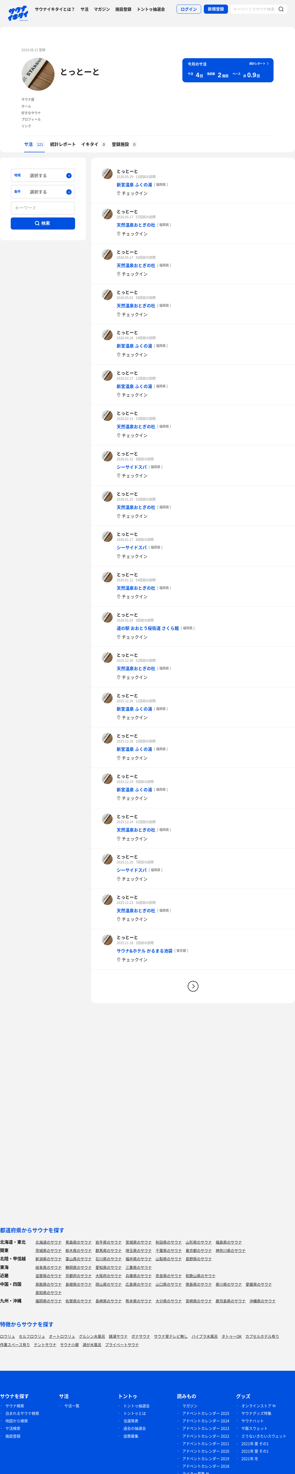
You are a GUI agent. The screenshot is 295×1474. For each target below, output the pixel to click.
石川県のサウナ (108, 1258)
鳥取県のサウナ (48, 1284)
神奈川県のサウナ (231, 1250)
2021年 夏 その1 (255, 1443)
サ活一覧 (71, 1405)
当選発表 (130, 1420)
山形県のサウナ (199, 1242)
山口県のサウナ (169, 1284)
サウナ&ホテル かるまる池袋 (144, 950)
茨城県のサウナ (48, 1250)
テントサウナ (45, 1344)
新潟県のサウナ (48, 1258)
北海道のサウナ (48, 1242)
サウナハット (252, 1420)
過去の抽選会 (134, 1428)
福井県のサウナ (139, 1258)
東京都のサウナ (199, 1250)
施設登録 (123, 9)
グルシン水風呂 (92, 1336)
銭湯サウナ (118, 1336)
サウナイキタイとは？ (55, 9)
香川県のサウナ (229, 1284)
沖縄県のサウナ (262, 1300)
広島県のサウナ (139, 1284)
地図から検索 (16, 1420)
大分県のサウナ (169, 1300)
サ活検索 (12, 1428)
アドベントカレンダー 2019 (205, 1458)
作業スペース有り (15, 1344)
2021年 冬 (249, 1458)
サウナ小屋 (69, 1344)
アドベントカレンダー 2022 (205, 1436)
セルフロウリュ (32, 1336)
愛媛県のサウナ (259, 1284)
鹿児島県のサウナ (231, 1300)
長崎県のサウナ (108, 1300)
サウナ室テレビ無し (171, 1336)
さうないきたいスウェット (263, 1436)
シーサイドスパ (132, 467)
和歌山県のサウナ (201, 1275)
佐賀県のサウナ (78, 1300)
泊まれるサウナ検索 (22, 1413)
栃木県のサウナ (78, 1250)
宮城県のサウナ (139, 1242)
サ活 (84, 9)
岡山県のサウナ (108, 1284)
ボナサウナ (140, 1336)
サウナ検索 (14, 1405)
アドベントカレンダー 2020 (205, 1451)
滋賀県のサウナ (48, 1275)
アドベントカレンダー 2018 (205, 1466)
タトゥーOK (232, 1336)
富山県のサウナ (78, 1258)
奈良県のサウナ (169, 1275)
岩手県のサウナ (108, 1242)
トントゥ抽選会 (151, 9)
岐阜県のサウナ (48, 1267)
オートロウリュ (62, 1336)
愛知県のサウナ (108, 1267)
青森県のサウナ (78, 1242)
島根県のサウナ (78, 1284)
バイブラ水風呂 (204, 1336)
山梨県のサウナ (169, 1258)
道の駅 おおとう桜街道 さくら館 (148, 628)
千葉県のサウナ (169, 1250)
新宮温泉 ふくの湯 (134, 184)
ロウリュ (7, 1336)
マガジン (102, 9)
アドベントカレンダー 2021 (205, 1443)
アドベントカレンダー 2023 (205, 1428)
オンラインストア (256, 1405)
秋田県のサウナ (169, 1242)
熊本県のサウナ (139, 1300)
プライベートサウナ (122, 1344)
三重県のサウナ (139, 1267)
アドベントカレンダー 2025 (205, 1413)
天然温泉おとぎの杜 (136, 224)
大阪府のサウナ (108, 1275)
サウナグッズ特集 (256, 1413)
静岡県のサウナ (78, 1267)
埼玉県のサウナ (139, 1250)
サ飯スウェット (254, 1428)
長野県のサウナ (199, 1258)
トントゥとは (134, 1413)
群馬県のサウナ (108, 1250)
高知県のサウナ (48, 1292)
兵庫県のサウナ (139, 1275)
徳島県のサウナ (199, 1284)
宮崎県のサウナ (199, 1300)
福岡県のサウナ (48, 1300)
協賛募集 (130, 1436)
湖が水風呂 (92, 1344)
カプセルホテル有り (262, 1336)
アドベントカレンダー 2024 (205, 1420)
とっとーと (80, 71)
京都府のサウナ (78, 1275)
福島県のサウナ (229, 1242)
